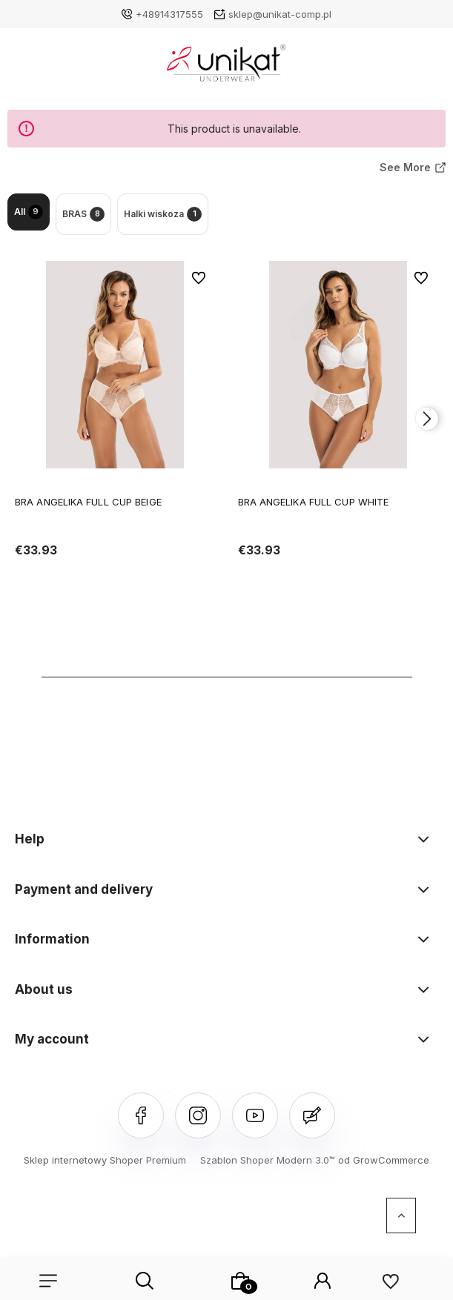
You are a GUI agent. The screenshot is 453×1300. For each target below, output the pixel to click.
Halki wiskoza (163, 214)
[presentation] (427, 419)
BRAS (83, 214)
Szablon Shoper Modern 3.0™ (267, 1160)
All (28, 212)
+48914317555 (169, 14)
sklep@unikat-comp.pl (279, 14)
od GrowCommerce (383, 1160)
